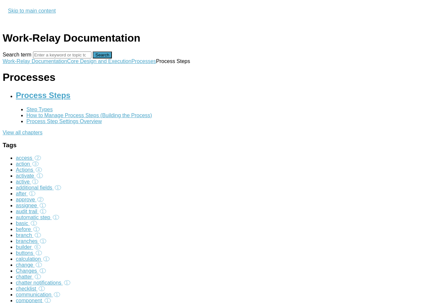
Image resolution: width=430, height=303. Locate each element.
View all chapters (23, 132)
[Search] (62, 54)
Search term (17, 54)
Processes (143, 61)
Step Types (39, 109)
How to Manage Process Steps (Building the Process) (89, 115)
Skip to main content (32, 11)
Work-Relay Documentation (35, 61)
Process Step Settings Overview (64, 121)
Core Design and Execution (99, 61)
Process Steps (43, 95)
